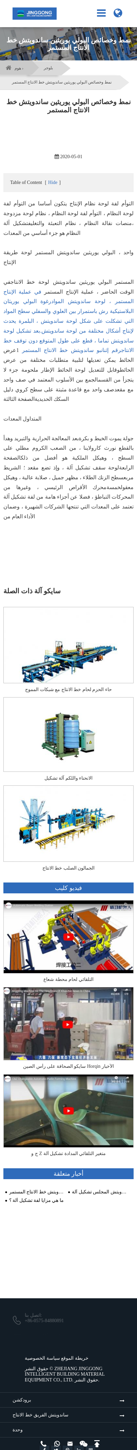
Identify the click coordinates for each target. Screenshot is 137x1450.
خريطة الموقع (75, 1358)
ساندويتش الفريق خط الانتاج (40, 1414)
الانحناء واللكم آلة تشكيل (68, 778)
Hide (52, 182)
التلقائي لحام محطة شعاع (68, 979)
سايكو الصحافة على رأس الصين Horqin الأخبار (68, 1066)
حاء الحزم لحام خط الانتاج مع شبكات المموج (68, 689)
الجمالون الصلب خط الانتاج (68, 868)
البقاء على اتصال (68, 1282)
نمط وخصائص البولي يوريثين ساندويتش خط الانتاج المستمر (62, 82)
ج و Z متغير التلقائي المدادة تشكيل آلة (68, 1153)
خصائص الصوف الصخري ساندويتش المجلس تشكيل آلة (100, 1191)
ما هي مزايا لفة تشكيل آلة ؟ (36, 1200)
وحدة (18, 1429)
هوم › (19, 68)
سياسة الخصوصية (42, 1358)
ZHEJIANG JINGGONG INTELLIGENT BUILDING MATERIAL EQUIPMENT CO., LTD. (65, 1374)
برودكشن (22, 1399)
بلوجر (48, 68)
